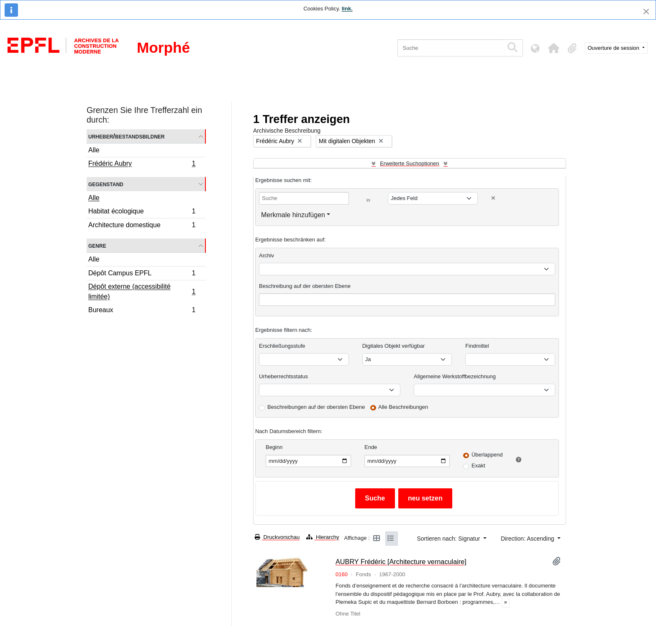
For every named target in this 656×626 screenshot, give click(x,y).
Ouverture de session (614, 48)
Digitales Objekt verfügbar (393, 346)
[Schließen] (646, 11)
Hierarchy (322, 537)
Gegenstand (105, 184)
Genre (97, 245)
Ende (370, 447)
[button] (554, 48)
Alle (94, 150)
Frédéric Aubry (142, 164)
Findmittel (477, 346)
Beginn (274, 447)
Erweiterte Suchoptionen (409, 163)
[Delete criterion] (493, 198)
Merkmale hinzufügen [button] (293, 214)
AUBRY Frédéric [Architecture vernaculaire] (401, 561)
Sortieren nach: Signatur (449, 538)
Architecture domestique (142, 226)
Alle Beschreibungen (403, 407)
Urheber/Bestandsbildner (126, 136)
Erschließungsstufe (282, 346)
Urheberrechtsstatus (283, 376)
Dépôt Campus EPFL (142, 274)
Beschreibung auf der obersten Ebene (305, 286)
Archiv (266, 255)
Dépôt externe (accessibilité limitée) (142, 291)
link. (347, 8)
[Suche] (450, 47)
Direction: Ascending (528, 538)
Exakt (478, 465)
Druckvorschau (277, 537)
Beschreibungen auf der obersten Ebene (316, 407)
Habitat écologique (142, 212)
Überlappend (487, 455)
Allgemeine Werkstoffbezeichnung (455, 376)
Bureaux (142, 311)
